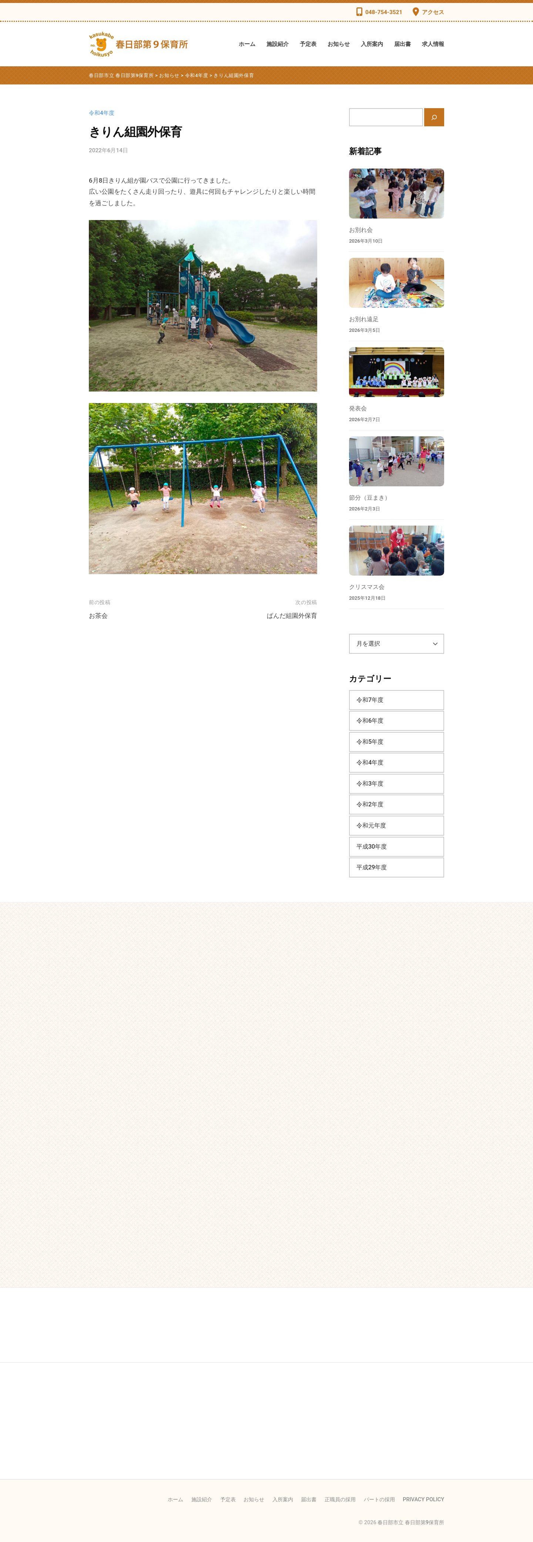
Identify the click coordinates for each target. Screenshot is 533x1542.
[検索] (434, 117)
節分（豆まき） (369, 497)
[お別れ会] (396, 194)
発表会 (358, 408)
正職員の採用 (340, 1499)
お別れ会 (361, 229)
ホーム (247, 44)
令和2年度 (369, 804)
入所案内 (372, 44)
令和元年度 (371, 825)
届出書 (402, 44)
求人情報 (433, 44)
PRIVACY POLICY (423, 1499)
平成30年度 (371, 846)
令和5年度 (369, 741)
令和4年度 (101, 113)
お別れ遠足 (364, 319)
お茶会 (98, 615)
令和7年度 (369, 699)
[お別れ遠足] (396, 283)
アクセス (433, 12)
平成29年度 (371, 867)
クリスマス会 (367, 586)
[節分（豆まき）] (396, 461)
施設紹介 (277, 44)
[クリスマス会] (396, 551)
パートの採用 (379, 1499)
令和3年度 (369, 783)
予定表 (308, 44)
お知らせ (339, 44)
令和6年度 (369, 720)
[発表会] (396, 372)
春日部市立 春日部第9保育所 (411, 1522)
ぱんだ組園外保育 (292, 615)
